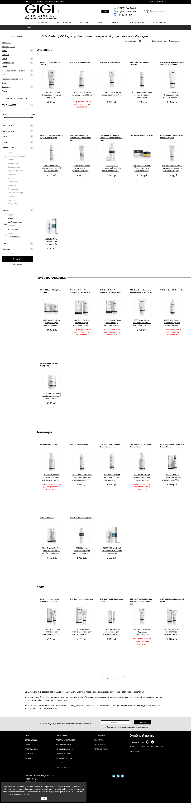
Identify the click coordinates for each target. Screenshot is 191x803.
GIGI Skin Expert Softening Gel (171, 290)
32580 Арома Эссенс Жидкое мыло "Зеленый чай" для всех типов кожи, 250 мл (51, 168)
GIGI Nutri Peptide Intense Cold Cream (172, 600)
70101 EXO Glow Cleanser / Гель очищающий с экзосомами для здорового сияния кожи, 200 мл (51, 241)
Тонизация (45, 432)
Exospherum (6, 43)
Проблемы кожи (64, 23)
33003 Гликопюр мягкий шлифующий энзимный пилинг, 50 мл (51, 396)
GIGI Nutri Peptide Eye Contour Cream (111, 600)
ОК (44, 798)
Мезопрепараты (8, 63)
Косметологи (159, 23)
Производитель (17, 131)
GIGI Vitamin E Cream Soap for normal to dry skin (171, 136)
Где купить (98, 740)
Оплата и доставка (64, 754)
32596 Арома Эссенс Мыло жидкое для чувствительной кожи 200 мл (82, 168)
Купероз (11, 178)
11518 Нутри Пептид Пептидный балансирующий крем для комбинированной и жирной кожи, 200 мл (142, 632)
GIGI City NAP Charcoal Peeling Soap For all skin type (172, 63)
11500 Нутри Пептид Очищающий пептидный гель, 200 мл (51, 94)
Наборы (5, 67)
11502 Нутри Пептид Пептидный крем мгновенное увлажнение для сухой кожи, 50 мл (51, 632)
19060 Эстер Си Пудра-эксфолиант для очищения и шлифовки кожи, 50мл (51, 323)
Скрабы (5, 83)
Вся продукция (41, 23)
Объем (17, 136)
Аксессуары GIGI (8, 47)
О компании (99, 736)
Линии (100, 23)
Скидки (28, 758)
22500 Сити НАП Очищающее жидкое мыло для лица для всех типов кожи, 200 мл (172, 95)
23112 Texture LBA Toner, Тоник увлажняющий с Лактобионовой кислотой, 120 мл (52, 550)
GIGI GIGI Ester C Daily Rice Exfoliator (50, 291)
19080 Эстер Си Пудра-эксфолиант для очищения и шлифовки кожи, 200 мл (81, 323)
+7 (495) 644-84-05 (32, 779)
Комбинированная (15, 222)
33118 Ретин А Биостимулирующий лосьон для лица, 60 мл (81, 550)
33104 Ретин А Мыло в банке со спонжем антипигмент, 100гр (142, 168)
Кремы (4, 51)
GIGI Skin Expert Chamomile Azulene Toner (110, 446)
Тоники (4, 91)
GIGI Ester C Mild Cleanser (80, 62)
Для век (11, 160)
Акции (115, 23)
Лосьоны (5, 55)
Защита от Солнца (15, 167)
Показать (17, 259)
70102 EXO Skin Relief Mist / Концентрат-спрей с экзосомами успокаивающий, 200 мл (112, 550)
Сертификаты (99, 744)
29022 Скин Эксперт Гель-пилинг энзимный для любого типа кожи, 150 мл (142, 323)
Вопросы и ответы (64, 758)
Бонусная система (135, 23)
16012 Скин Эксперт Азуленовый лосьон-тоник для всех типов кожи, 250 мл (112, 477)
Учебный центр (142, 735)
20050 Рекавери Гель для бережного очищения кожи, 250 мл (142, 94)
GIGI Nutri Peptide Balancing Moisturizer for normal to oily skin (141, 601)
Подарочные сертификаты (12, 79)
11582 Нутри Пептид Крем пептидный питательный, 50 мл (172, 631)
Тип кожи (84, 23)
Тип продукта (17, 125)
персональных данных (139, 727)
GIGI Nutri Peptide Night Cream (81, 599)
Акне (10, 152)
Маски (4, 59)
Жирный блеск (13, 163)
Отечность (12, 185)
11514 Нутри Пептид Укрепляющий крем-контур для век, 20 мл (112, 631)
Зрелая (11, 218)
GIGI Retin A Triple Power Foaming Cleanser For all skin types (111, 137)
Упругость (12, 200)
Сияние (11, 196)
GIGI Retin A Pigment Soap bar (141, 135)
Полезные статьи (101, 749)
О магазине (59, 2)
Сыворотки (6, 87)
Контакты (48, 2)
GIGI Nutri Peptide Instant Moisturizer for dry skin (49, 600)
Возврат (59, 763)
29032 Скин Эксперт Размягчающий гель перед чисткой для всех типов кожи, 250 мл (172, 323)
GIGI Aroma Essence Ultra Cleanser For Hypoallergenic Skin (80, 137)
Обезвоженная (13, 182)
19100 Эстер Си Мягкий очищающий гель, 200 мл (112, 93)
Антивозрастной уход (16, 156)
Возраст (17, 243)
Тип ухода (17, 249)
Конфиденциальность (65, 749)
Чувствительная (14, 237)
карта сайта (134, 751)
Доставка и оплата (34, 2)
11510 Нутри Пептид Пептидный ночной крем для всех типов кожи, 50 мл (81, 632)
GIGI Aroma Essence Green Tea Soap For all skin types (51, 136)
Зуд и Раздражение (15, 171)
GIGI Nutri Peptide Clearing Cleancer (50, 63)
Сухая (10, 233)
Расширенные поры (16, 193)
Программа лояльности (66, 740)
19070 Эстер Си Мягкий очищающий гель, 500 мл (82, 93)
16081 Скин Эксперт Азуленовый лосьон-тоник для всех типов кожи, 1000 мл (142, 477)
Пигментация (13, 189)
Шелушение (12, 204)
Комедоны (12, 174)
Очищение (44, 49)
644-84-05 (126, 8)
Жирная (11, 215)
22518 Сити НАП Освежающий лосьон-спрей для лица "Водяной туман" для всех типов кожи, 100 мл (172, 477)
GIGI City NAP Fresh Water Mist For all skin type (172, 446)
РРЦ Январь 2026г (17, 105)
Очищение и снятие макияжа (13, 71)
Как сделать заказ (63, 744)
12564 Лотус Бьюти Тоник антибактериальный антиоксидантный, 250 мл (82, 477)
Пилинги (5, 75)
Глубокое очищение (51, 277)
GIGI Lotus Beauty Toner (49, 444)
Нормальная (13, 229)
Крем (40, 587)
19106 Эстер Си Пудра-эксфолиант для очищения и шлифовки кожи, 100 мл (112, 323)
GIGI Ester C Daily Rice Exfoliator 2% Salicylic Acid (80, 291)
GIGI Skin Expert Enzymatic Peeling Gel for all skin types (141, 291)
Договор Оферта (63, 767)
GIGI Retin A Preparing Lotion (81, 518)
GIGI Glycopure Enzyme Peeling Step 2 (49, 364)
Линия (17, 142)
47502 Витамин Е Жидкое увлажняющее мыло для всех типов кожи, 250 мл (172, 168)
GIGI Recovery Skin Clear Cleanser (139, 63)
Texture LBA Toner (47, 518)
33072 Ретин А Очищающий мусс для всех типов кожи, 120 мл (112, 168)
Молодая (11, 226)
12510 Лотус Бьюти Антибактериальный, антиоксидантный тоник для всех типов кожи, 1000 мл (51, 477)
